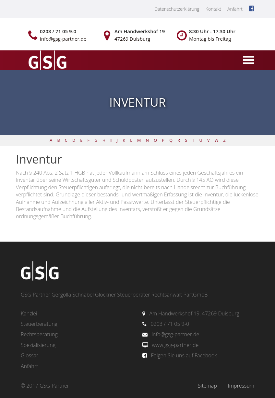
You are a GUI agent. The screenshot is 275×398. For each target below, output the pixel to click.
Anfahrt (235, 9)
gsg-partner (47, 60)
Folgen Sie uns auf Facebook (184, 355)
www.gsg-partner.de (175, 345)
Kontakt (213, 9)
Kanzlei (29, 313)
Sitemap (207, 385)
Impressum (241, 385)
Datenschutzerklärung (176, 9)
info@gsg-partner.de (175, 334)
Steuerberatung (39, 323)
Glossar (29, 355)
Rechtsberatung (39, 334)
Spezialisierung (38, 345)
